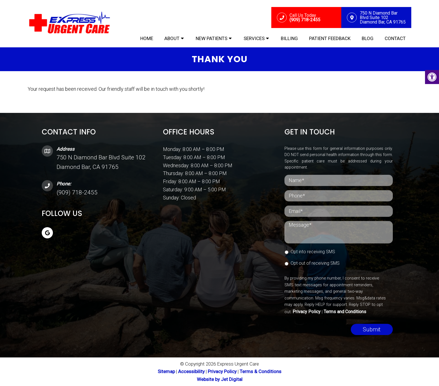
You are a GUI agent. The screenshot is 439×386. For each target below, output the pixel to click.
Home (146, 38)
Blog (367, 38)
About (171, 38)
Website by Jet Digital (219, 379)
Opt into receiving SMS (313, 251)
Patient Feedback (330, 38)
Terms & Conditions (260, 371)
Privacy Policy (307, 311)
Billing (289, 38)
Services (254, 38)
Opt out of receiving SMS (315, 263)
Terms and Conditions (345, 311)
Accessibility (191, 371)
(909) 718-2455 (77, 192)
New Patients (211, 38)
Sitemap (166, 371)
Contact (395, 38)
